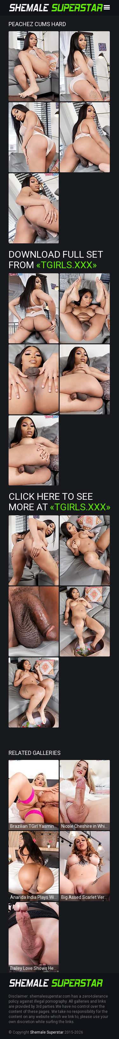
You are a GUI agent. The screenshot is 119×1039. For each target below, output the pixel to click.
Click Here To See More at (59, 501)
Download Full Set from (56, 259)
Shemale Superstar (46, 1032)
